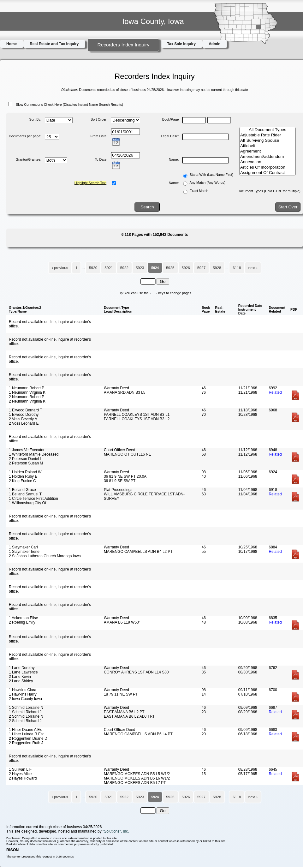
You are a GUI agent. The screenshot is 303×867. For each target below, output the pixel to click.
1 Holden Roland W (25, 472)
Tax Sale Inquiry (181, 44)
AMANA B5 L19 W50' (122, 622)
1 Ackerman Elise (23, 618)
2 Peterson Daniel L (25, 459)
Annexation (267, 162)
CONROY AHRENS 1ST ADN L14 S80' (136, 672)
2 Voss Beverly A (23, 419)
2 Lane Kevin (20, 676)
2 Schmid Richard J (25, 721)
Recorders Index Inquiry (123, 44)
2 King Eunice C (22, 481)
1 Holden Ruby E (23, 476)
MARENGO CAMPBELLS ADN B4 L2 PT (138, 551)
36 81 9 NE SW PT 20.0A (125, 476)
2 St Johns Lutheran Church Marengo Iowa (45, 556)
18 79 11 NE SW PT (121, 694)
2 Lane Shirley (21, 681)
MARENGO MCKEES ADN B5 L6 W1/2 (137, 778)
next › (253, 268)
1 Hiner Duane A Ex (25, 729)
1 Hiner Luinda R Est (26, 734)
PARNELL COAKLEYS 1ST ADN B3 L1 (136, 414)
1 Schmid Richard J (25, 712)
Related (275, 392)
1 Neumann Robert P (26, 388)
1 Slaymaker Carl (23, 547)
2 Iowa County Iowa (25, 699)
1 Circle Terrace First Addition (33, 498)
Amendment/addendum (267, 156)
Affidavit (267, 146)
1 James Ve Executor (27, 450)
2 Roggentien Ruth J (26, 743)
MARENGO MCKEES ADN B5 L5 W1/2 (137, 774)
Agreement (267, 151)
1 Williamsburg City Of (27, 503)
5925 (170, 268)
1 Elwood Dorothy (24, 414)
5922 (124, 268)
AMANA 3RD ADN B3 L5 (125, 392)
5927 (201, 268)
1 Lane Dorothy (22, 668)
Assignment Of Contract (267, 173)
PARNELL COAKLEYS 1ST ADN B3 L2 (136, 419)
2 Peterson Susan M (26, 463)
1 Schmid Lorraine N (26, 707)
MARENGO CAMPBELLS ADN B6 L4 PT (138, 734)
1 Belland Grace (22, 489)
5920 (93, 268)
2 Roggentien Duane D (28, 738)
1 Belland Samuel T (25, 494)
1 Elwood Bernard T (25, 410)
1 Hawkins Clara (22, 690)
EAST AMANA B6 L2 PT (124, 712)
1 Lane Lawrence (23, 672)
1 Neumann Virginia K (27, 392)
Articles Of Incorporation (267, 167)
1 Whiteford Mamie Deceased (33, 454)
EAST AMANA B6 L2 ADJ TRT (129, 716)
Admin (214, 44)
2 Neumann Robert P (26, 397)
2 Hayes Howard (23, 778)
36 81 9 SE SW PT (119, 481)
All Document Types (267, 130)
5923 (140, 268)
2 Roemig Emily (22, 622)
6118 (237, 268)
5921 (108, 268)
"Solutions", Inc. (116, 831)
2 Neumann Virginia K (27, 401)
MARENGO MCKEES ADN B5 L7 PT (135, 782)
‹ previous (60, 268)
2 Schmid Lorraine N (26, 716)
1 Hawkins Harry (23, 694)
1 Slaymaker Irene (24, 551)
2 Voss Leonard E (24, 423)
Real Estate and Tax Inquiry (54, 44)
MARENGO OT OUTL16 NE (127, 454)
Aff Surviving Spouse (267, 140)
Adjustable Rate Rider (267, 135)
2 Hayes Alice (20, 774)
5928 (217, 268)
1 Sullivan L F (20, 769)
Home (11, 44)
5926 (186, 268)
